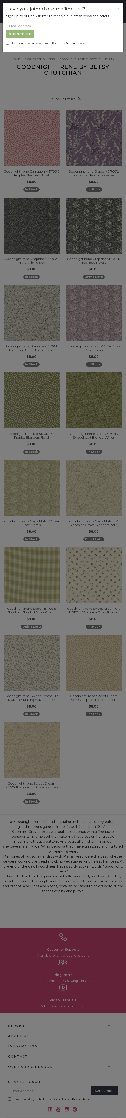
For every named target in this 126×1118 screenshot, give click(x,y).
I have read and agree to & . (46, 43)
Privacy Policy (77, 43)
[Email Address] (63, 25)
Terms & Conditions (53, 43)
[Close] (118, 8)
